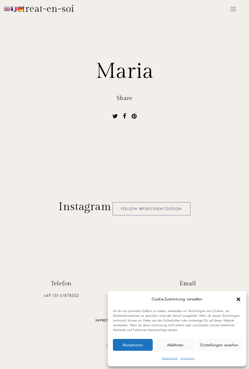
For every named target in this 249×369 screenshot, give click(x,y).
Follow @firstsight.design (151, 208)
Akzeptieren (132, 345)
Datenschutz (170, 358)
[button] (238, 299)
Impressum (187, 358)
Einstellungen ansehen (219, 345)
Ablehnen (175, 345)
